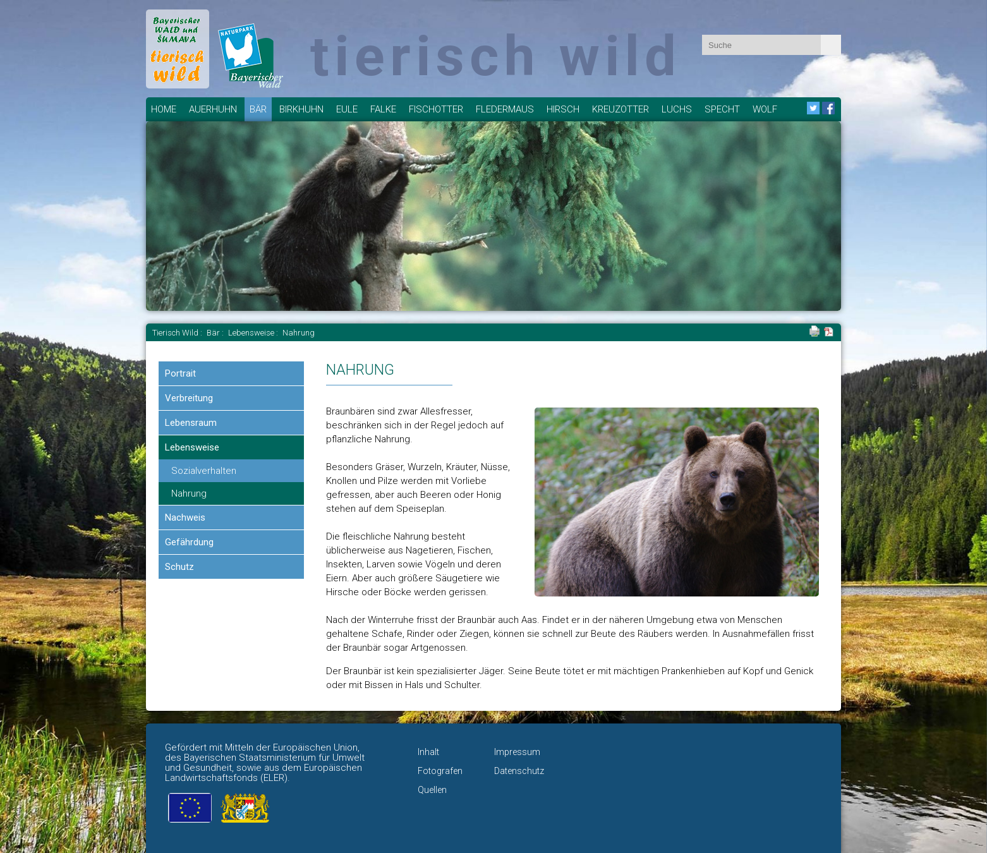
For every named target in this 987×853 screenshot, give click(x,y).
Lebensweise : (254, 332)
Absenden (831, 45)
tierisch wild (495, 55)
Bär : (216, 332)
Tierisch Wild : (178, 332)
